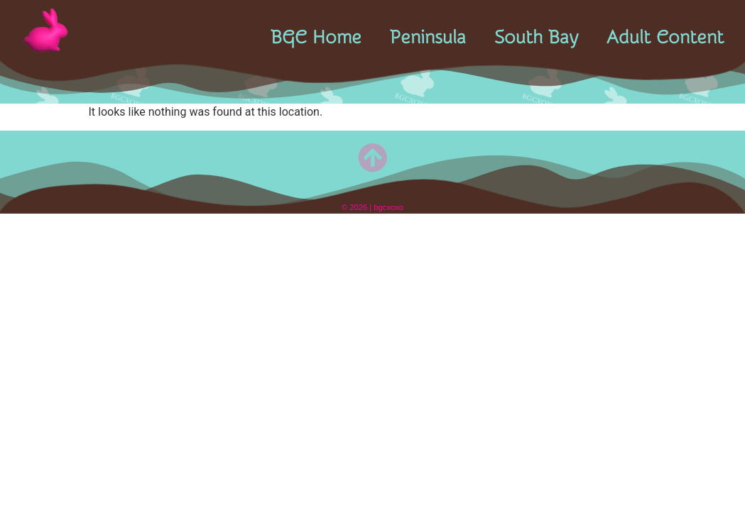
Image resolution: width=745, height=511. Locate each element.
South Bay (536, 37)
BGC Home (316, 37)
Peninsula (428, 37)
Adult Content (665, 37)
